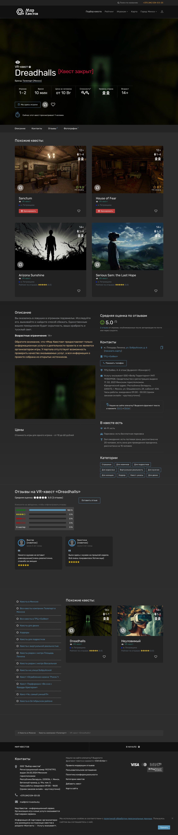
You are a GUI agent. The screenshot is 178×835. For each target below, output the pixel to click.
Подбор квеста (94, 12)
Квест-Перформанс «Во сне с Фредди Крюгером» (34, 686)
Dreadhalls (77, 641)
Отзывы (53, 128)
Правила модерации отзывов (80, 765)
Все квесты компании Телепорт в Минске (35, 610)
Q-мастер (20, 527)
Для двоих (153, 475)
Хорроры (22, 632)
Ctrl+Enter (100, 761)
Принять (164, 827)
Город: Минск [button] (149, 12)
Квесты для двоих (27, 625)
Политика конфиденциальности (82, 774)
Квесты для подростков (30, 639)
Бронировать (28, 211)
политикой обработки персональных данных (128, 818)
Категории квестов (75, 779)
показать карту (113, 351)
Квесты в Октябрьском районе (34, 701)
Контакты (37, 128)
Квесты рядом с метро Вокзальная (36, 663)
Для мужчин (153, 470)
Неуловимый (131, 641)
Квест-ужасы (136, 475)
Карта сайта (72, 788)
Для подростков (141, 464)
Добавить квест (73, 784)
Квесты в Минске (27, 601)
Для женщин (108, 475)
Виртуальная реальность (131, 470)
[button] (92, 368)
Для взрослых (108, 470)
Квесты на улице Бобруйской (33, 670)
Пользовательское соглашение (81, 770)
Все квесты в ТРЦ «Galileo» (32, 619)
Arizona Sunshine (31, 275)
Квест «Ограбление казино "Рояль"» (37, 677)
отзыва (104, 328)
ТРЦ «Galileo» (110, 356)
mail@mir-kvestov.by (30, 802)
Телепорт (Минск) (32, 80)
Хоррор (122, 475)
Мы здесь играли (28, 104)
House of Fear (106, 198)
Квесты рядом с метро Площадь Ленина (34, 655)
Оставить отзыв (89, 500)
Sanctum (25, 198)
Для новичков (122, 464)
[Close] (172, 818)
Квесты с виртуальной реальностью (37, 646)
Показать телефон (113, 363)
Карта (134, 12)
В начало (133, 747)
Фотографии (71, 128)
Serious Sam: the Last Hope (116, 275)
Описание (20, 128)
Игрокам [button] (122, 12)
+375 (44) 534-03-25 (153, 3)
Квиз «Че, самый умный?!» (32, 694)
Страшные (106, 464)
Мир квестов (22, 747)
